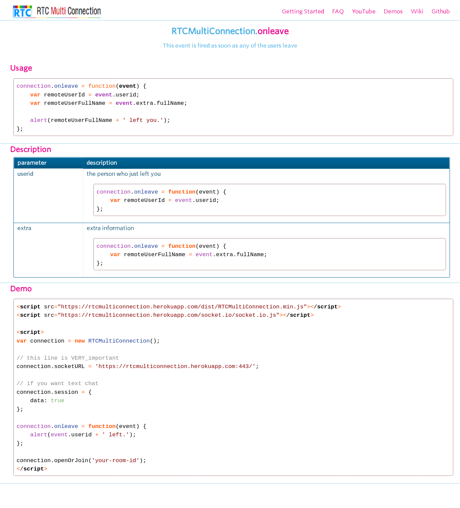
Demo (21, 288)
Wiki (417, 11)
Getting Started (303, 11)
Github (441, 11)
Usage (21, 68)
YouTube (364, 11)
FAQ (338, 11)
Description (30, 149)
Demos (393, 11)
